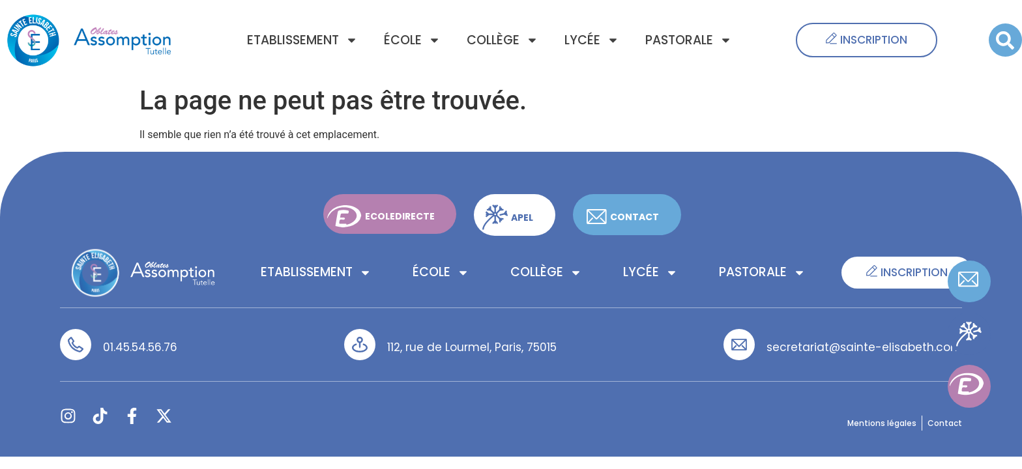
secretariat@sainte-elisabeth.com (864, 347)
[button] (1005, 40)
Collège (502, 40)
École (412, 40)
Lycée (591, 40)
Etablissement (302, 40)
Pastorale (688, 40)
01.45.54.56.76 (140, 347)
